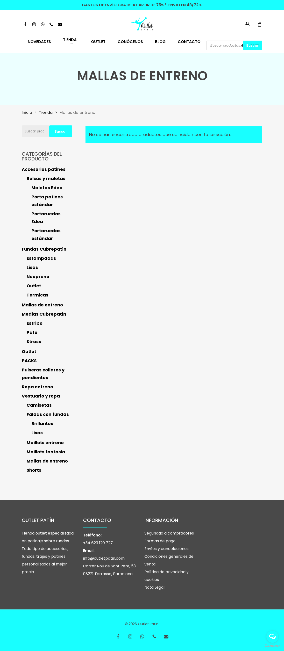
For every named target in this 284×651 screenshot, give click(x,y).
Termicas (37, 295)
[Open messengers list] (272, 637)
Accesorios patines (43, 169)
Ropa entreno (37, 387)
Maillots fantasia (46, 452)
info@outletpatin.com (104, 558)
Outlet (34, 286)
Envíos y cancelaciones (166, 548)
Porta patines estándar (47, 201)
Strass (34, 342)
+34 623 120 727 (98, 543)
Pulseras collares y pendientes (43, 374)
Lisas (32, 267)
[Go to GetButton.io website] (272, 646)
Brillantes (42, 423)
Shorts (34, 470)
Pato (32, 332)
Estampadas (41, 258)
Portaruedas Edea (46, 217)
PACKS (29, 361)
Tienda (46, 112)
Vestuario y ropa (41, 396)
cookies (151, 579)
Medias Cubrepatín (44, 314)
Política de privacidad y (166, 572)
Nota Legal (154, 587)
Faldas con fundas (48, 414)
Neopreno (38, 277)
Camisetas (39, 405)
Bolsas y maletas (46, 178)
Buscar (252, 45)
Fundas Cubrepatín (44, 249)
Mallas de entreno (42, 305)
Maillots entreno (45, 443)
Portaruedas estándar (46, 234)
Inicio (27, 112)
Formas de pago (160, 541)
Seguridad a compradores (169, 533)
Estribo (35, 323)
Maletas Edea (47, 188)
